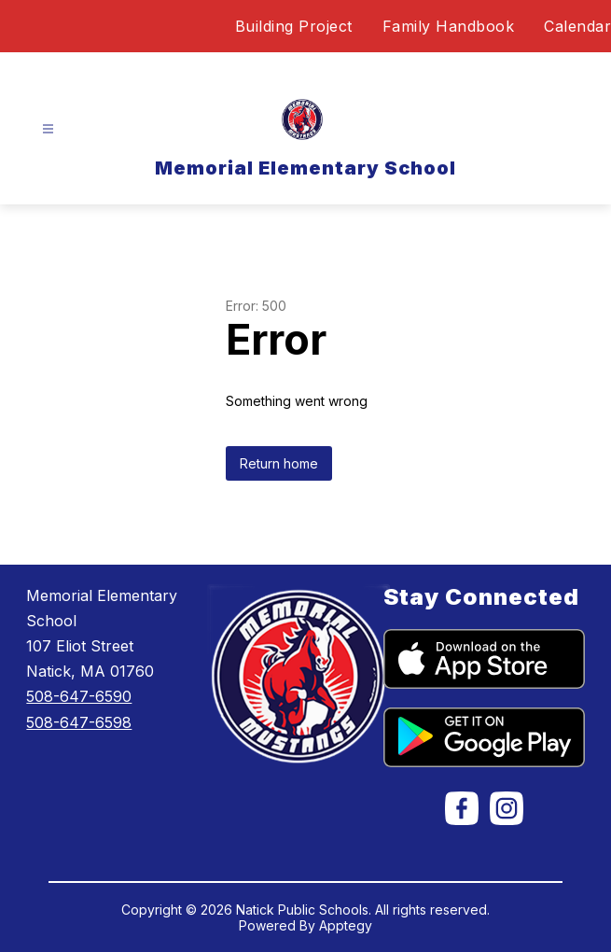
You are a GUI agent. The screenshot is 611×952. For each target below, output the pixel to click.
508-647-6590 (79, 696)
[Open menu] (48, 129)
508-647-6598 (79, 722)
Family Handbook (448, 26)
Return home (279, 463)
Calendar (577, 26)
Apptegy (345, 925)
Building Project (294, 26)
